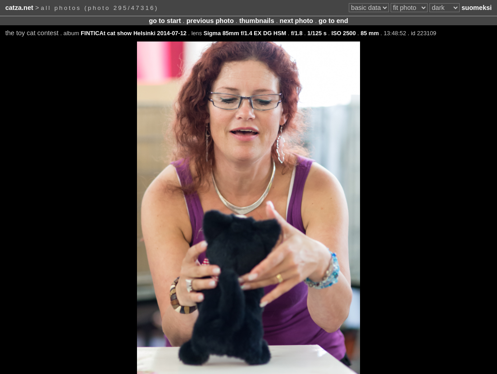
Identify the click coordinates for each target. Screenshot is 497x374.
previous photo (210, 20)
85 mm (369, 33)
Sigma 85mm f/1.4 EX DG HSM (245, 33)
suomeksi (476, 7)
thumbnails (256, 20)
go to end (333, 20)
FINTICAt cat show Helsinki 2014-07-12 (134, 33)
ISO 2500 (343, 33)
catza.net (19, 7)
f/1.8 (297, 33)
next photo (296, 20)
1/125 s (317, 33)
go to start (165, 20)
